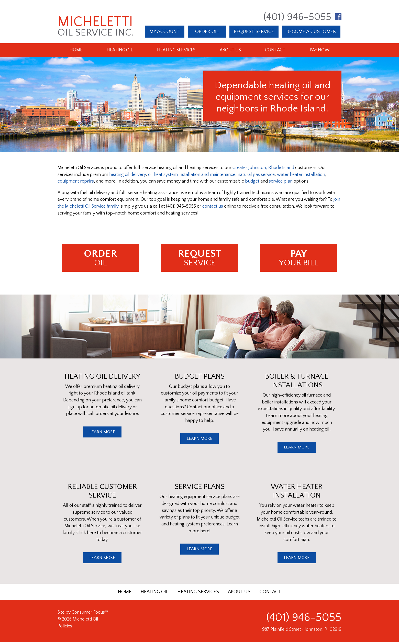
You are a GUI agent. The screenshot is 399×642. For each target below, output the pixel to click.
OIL (100, 258)
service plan (281, 181)
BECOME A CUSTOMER (311, 31)
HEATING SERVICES (198, 591)
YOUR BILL (298, 258)
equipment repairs (76, 181)
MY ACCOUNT (164, 31)
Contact (275, 50)
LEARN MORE (102, 432)
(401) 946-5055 (297, 16)
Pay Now (319, 50)
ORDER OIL (207, 31)
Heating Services (176, 50)
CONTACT (270, 591)
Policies (65, 626)
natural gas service (256, 174)
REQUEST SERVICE (254, 31)
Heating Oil (120, 50)
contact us (212, 206)
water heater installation (301, 174)
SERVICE (199, 258)
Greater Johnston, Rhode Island (263, 167)
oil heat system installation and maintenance (191, 174)
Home (76, 50)
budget (252, 181)
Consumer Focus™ (90, 612)
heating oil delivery (127, 174)
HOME (124, 591)
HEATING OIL (154, 591)
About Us (230, 50)
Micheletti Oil (85, 619)
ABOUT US (239, 591)
